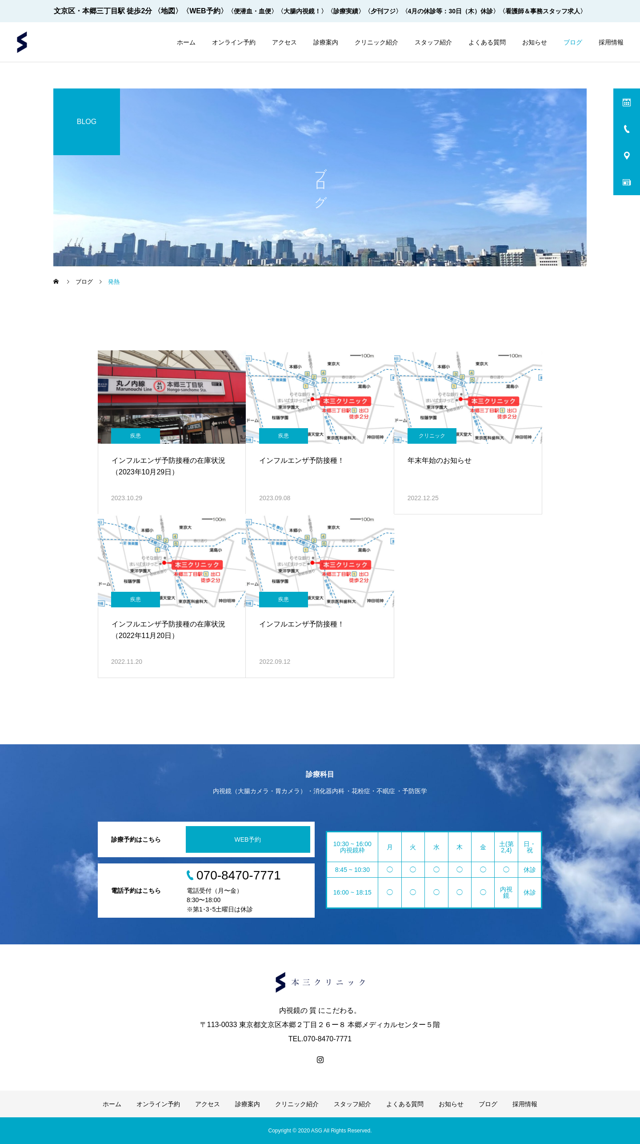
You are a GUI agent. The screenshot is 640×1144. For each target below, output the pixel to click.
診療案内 (325, 42)
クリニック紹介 (376, 42)
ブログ (573, 42)
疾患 (135, 436)
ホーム (186, 42)
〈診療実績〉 (345, 11)
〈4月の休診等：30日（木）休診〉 (450, 11)
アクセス (284, 42)
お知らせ (534, 42)
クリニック (432, 436)
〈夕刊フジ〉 (383, 11)
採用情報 (611, 42)
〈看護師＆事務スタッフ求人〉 (542, 11)
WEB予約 (248, 839)
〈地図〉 (168, 11)
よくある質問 (487, 42)
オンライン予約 (234, 42)
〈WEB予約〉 (204, 11)
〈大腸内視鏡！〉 (302, 11)
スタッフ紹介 (433, 42)
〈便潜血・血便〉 (252, 11)
